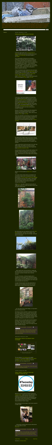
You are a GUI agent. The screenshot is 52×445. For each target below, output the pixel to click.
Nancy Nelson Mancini (22, 99)
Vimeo (25, 77)
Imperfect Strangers (22, 76)
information (17, 358)
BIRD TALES (33, 358)
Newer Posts (17, 438)
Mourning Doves (23, 434)
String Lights (33, 332)
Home (26, 438)
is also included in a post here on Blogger (29, 177)
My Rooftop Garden (30, 434)
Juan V (19, 184)
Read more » (17, 426)
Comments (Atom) (23, 440)
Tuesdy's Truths (18, 394)
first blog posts (23, 73)
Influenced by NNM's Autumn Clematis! (24, 34)
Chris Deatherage (22, 55)
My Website (25, 367)
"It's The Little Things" (26, 366)
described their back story (25, 105)
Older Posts (35, 438)
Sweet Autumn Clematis (23, 103)
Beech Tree (29, 171)
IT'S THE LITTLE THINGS (24, 359)
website (17, 56)
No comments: (29, 327)
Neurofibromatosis (31, 71)
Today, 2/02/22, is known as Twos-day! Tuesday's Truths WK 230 (24, 373)
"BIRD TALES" (20, 366)
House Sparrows (18, 434)
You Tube (31, 77)
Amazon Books (32, 366)
